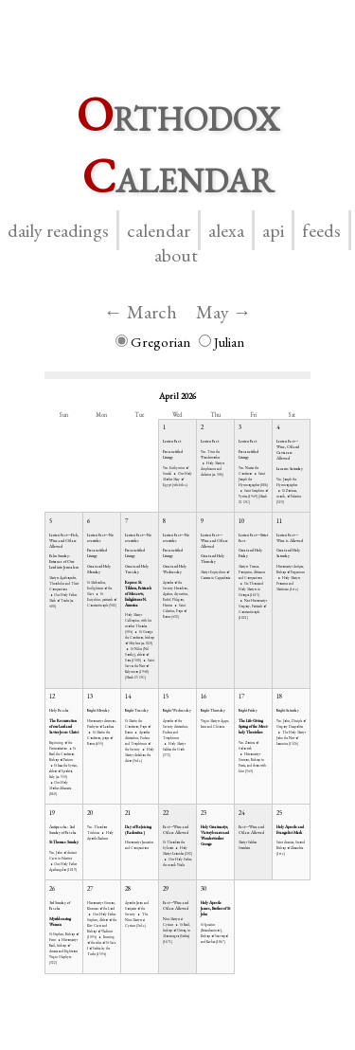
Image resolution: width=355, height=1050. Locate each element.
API (273, 230)
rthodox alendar (178, 145)
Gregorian (152, 342)
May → (224, 311)
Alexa (226, 230)
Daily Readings (58, 230)
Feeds (321, 230)
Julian (221, 342)
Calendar (158, 230)
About (176, 255)
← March (140, 311)
